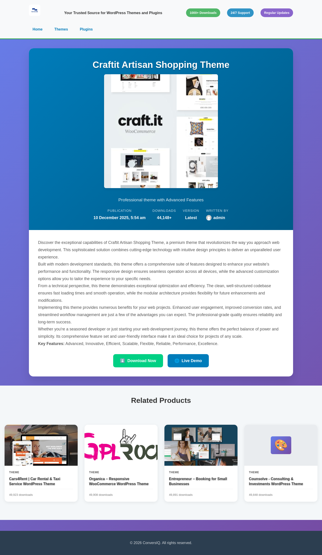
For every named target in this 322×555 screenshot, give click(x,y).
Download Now (138, 361)
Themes (61, 29)
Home (38, 29)
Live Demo (188, 361)
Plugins (86, 29)
